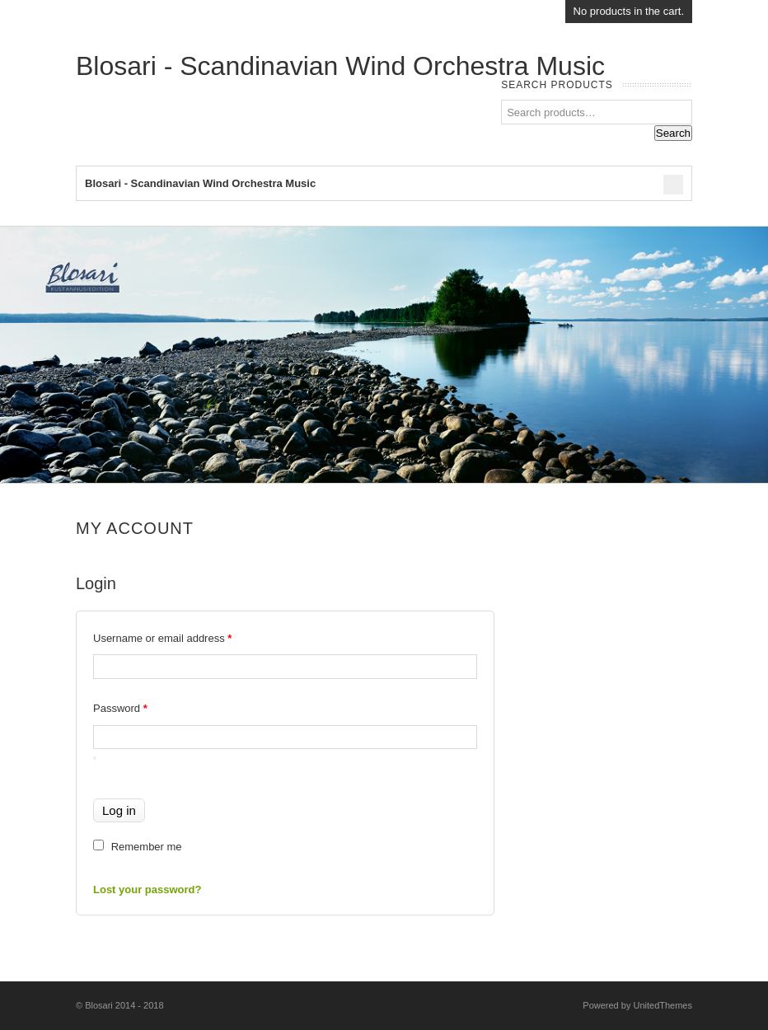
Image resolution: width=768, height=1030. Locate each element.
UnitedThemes (662, 1005)
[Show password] (94, 758)
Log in (119, 810)
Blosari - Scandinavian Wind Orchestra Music (340, 66)
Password (120, 708)
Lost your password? (147, 889)
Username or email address (162, 638)
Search (673, 133)
